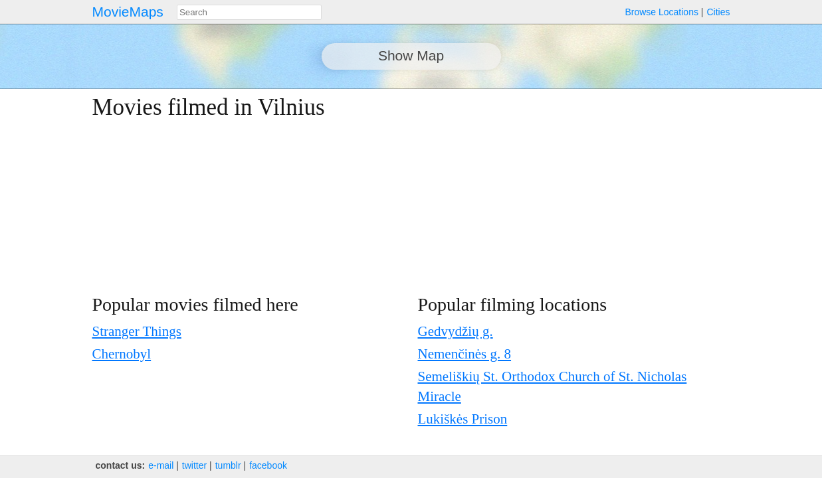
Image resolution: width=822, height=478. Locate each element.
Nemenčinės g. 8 (465, 354)
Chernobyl (122, 354)
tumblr (228, 465)
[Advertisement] (614, 187)
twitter (194, 465)
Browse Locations (661, 12)
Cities (718, 12)
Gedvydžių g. (455, 331)
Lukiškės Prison (463, 419)
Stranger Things (136, 331)
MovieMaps (127, 12)
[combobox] (249, 12)
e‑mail (160, 465)
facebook (268, 465)
